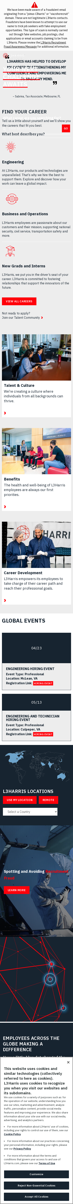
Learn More (17, 890)
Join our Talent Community (21, 317)
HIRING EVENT (43, 683)
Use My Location (20, 800)
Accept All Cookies (36, 1197)
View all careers (19, 301)
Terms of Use (47, 1164)
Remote (48, 800)
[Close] (68, 1063)
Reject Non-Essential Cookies (36, 1186)
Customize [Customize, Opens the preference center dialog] (36, 1175)
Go (66, 128)
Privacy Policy (22, 1149)
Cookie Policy (12, 1135)
